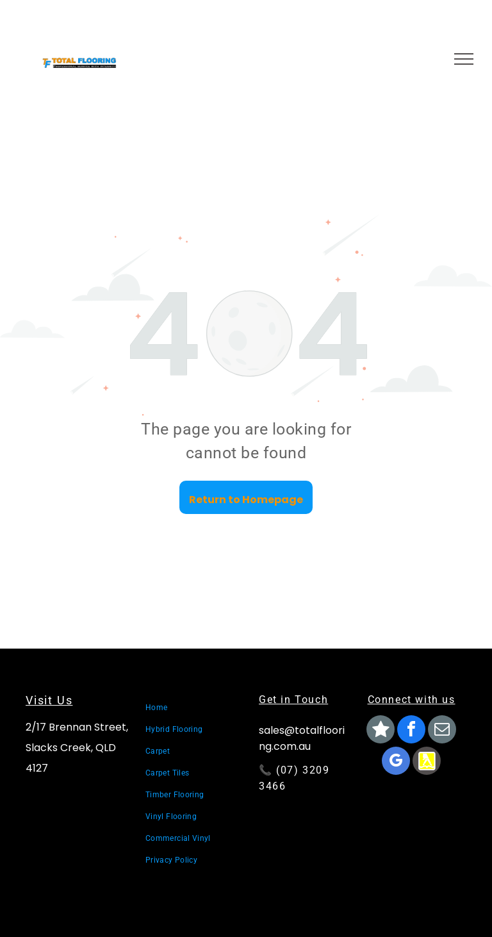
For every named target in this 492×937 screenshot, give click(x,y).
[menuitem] (190, 707)
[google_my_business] (396, 762)
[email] (442, 731)
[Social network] (380, 731)
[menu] (463, 59)
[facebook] (411, 731)
